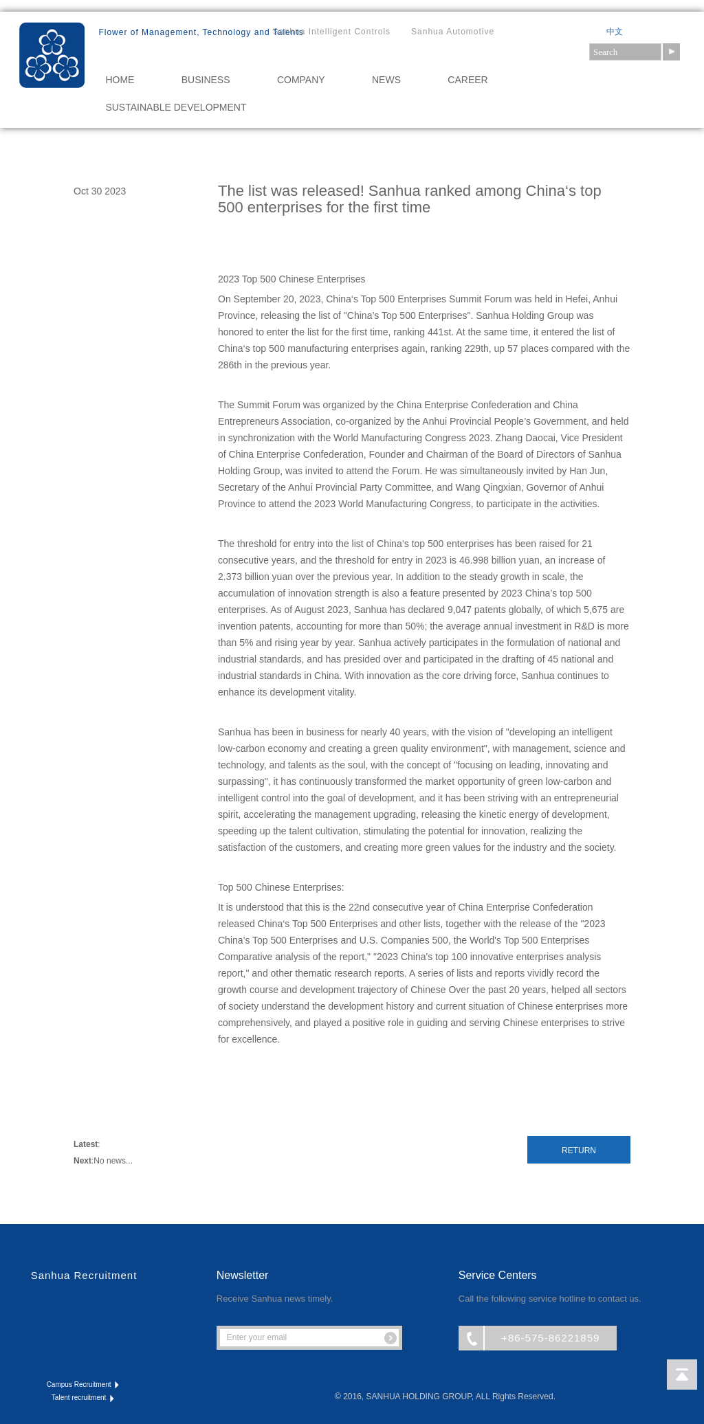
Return (579, 1150)
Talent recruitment (84, 1398)
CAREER (467, 79)
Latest (86, 1144)
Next (82, 1161)
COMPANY (301, 79)
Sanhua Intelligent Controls (331, 31)
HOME (119, 79)
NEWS (386, 79)
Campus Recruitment (84, 1385)
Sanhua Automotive (452, 31)
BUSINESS (206, 79)
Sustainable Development (175, 107)
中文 (614, 31)
